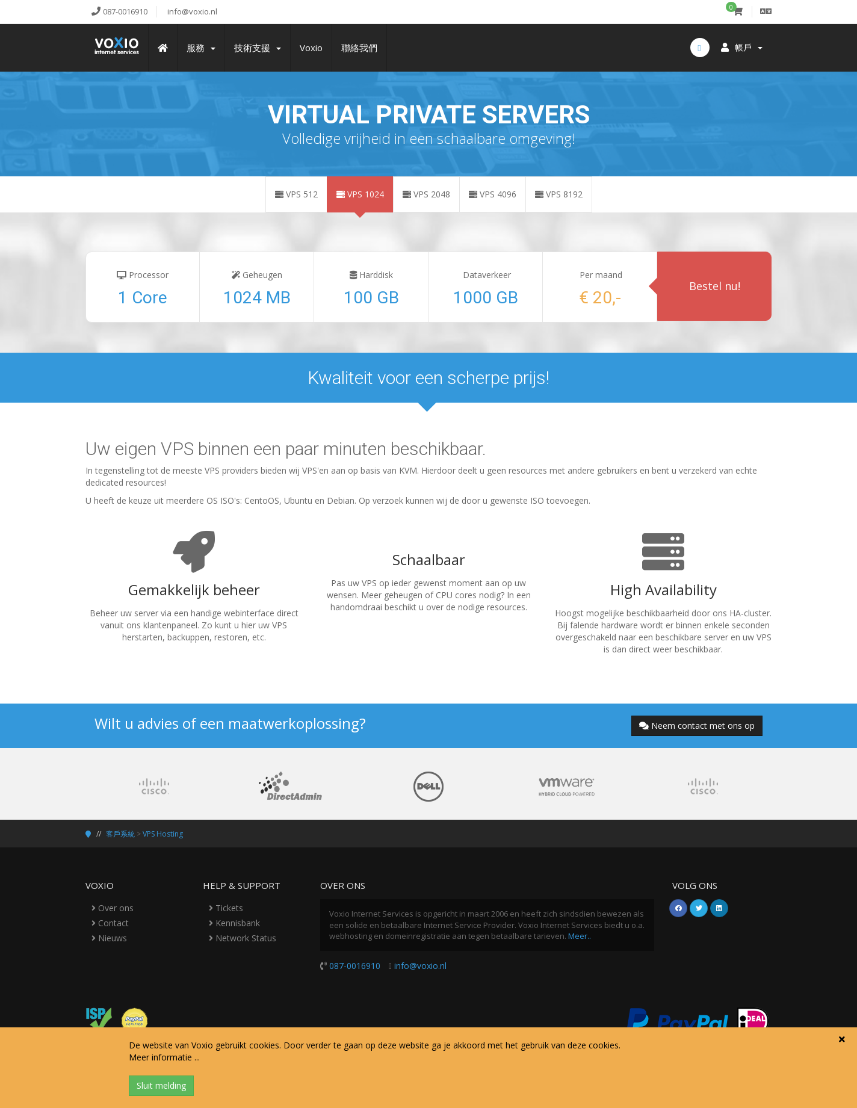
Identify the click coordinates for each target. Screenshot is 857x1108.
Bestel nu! (714, 286)
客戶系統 (120, 834)
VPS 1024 (360, 194)
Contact (110, 923)
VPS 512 (296, 194)
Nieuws (109, 938)
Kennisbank (234, 923)
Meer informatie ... (164, 1057)
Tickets (226, 908)
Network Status (242, 938)
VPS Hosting (163, 834)
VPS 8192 (559, 194)
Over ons (112, 908)
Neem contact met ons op (697, 725)
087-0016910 (354, 965)
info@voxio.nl (420, 965)
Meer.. (579, 935)
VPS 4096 (492, 194)
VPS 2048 (426, 194)
